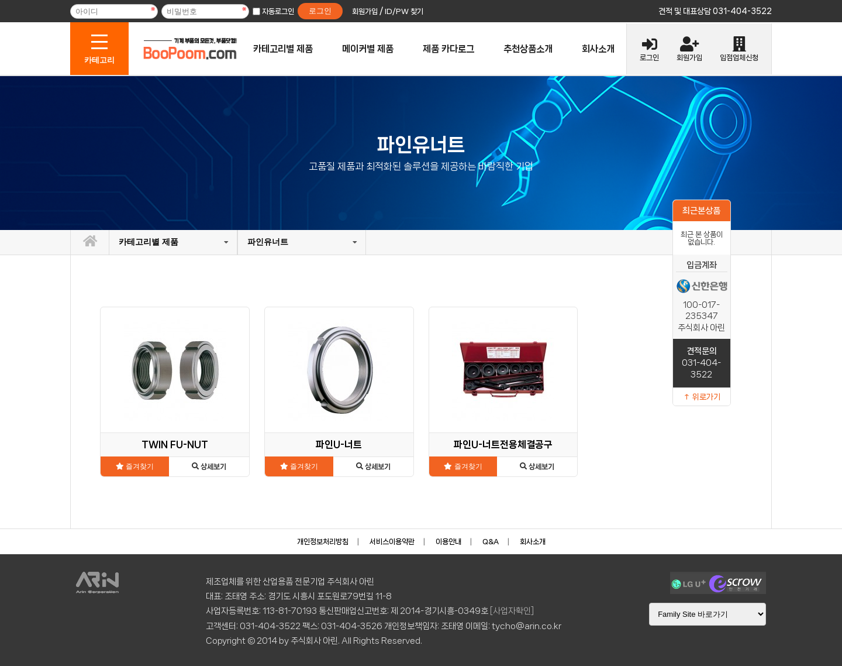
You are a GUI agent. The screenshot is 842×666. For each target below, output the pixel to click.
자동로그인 (278, 11)
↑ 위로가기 (701, 397)
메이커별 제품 (368, 49)
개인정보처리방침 (322, 541)
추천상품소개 (528, 49)
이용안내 (448, 541)
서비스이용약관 (392, 541)
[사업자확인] (512, 611)
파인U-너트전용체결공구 (503, 444)
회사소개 (598, 49)
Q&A (490, 541)
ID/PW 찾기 (404, 11)
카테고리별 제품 (283, 49)
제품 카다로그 (448, 49)
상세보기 (209, 467)
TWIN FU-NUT (175, 444)
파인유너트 (267, 241)
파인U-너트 (339, 444)
